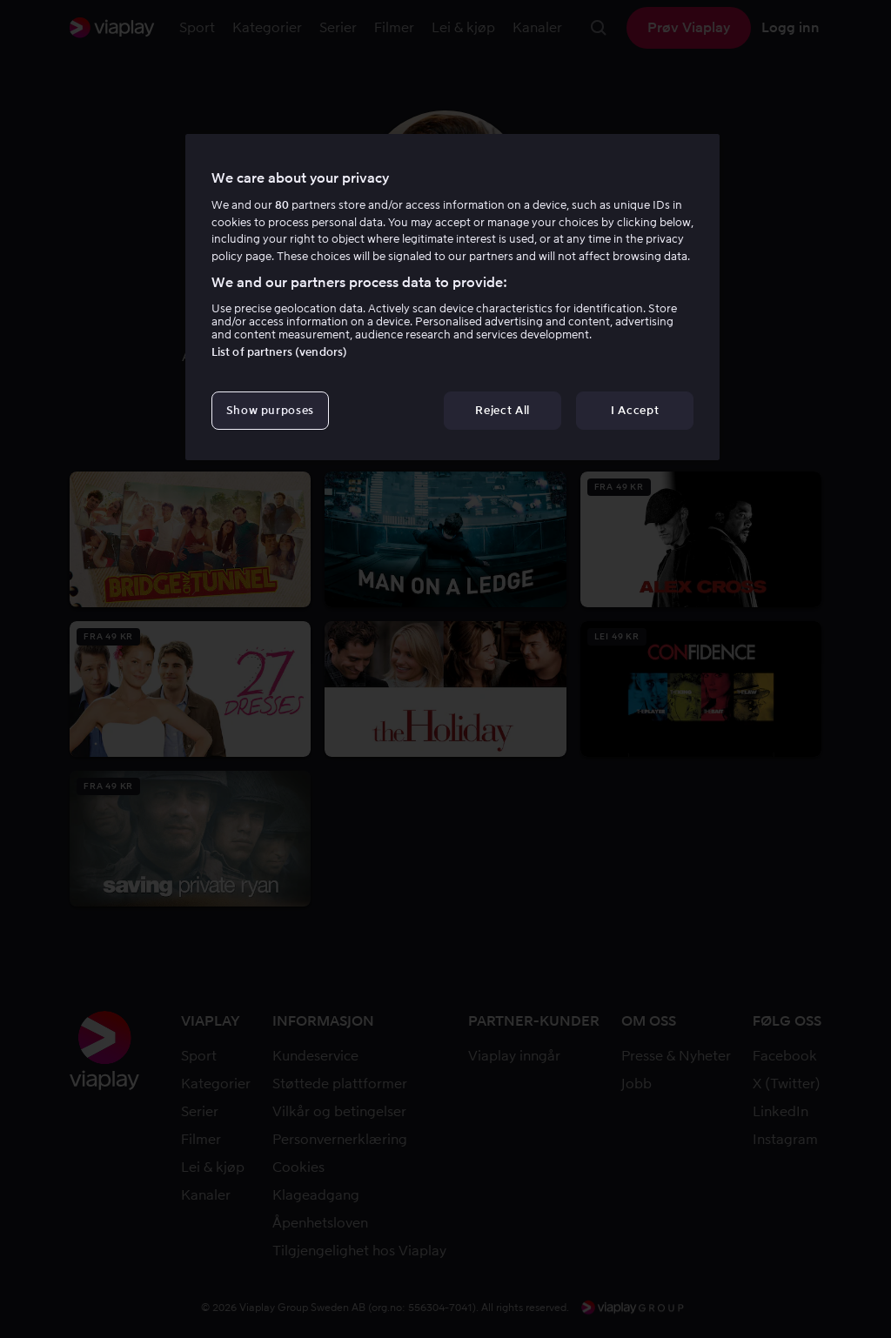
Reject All (502, 410)
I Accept (635, 410)
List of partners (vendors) (279, 351)
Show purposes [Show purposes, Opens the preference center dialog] (270, 410)
